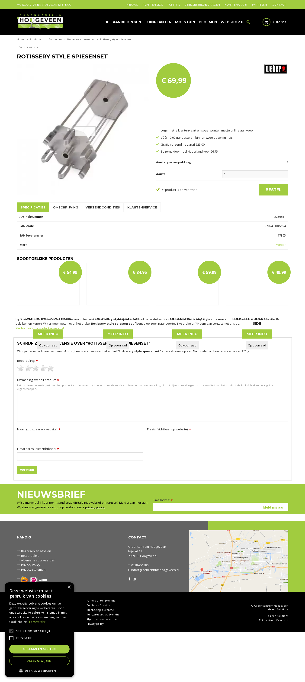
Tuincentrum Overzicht (273, 670)
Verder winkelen (29, 47)
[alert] (39, 629)
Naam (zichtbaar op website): (39, 479)
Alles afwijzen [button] (39, 661)
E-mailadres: (163, 550)
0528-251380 (139, 615)
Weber (281, 245)
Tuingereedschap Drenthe (103, 664)
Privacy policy (95, 673)
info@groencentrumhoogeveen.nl (155, 619)
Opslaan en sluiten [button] (39, 649)
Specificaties (33, 207)
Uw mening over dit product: (38, 429)
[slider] (35, 417)
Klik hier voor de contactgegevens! (40, 378)
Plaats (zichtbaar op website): (169, 479)
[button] (39, 670)
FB (129, 628)
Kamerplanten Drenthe (101, 650)
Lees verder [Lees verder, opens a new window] (37, 622)
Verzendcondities (103, 207)
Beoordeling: (27, 410)
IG (134, 628)
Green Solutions (278, 659)
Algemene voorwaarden (102, 668)
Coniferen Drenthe (98, 654)
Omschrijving (65, 207)
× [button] (69, 587)
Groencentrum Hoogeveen (147, 596)
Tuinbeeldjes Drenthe (100, 659)
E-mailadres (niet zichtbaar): (38, 498)
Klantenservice (142, 207)
